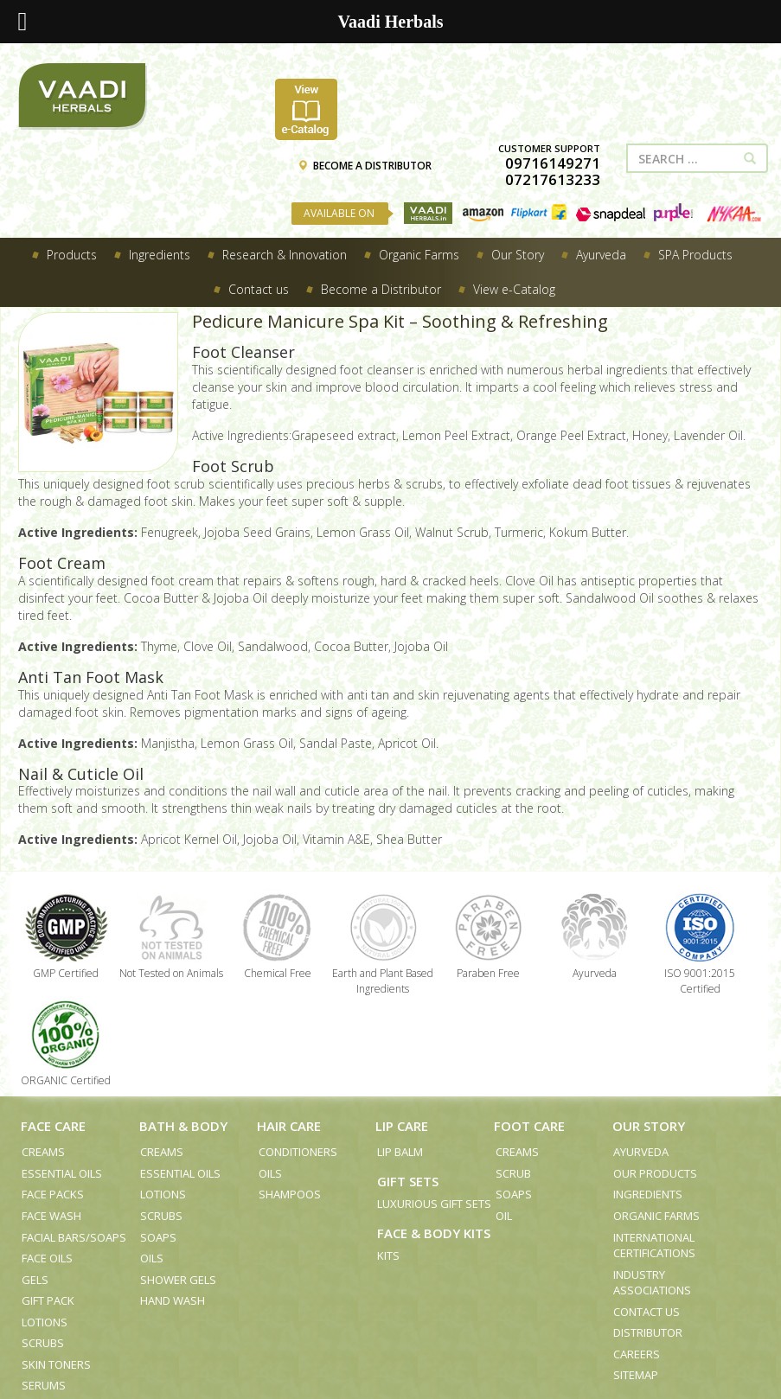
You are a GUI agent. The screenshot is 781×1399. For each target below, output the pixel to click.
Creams (43, 1151)
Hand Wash (172, 1300)
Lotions (44, 1322)
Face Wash (51, 1215)
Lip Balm (400, 1151)
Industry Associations (652, 1283)
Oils (151, 1258)
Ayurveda (641, 1151)
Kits (388, 1255)
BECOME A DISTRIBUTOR (365, 165)
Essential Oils (62, 1173)
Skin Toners (56, 1364)
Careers (636, 1354)
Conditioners (298, 1151)
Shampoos (290, 1194)
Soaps (158, 1237)
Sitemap (635, 1375)
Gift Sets (408, 1181)
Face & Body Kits (433, 1233)
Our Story (648, 1125)
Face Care (53, 1125)
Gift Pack (48, 1300)
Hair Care (289, 1125)
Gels (35, 1279)
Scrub (513, 1173)
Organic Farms (656, 1215)
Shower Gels (178, 1279)
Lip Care (401, 1125)
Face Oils (47, 1258)
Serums (44, 1385)
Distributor (647, 1332)
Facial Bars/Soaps (74, 1237)
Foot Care (529, 1125)
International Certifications (654, 1246)
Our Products (655, 1173)
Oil (504, 1215)
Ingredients (647, 1194)
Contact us (646, 1311)
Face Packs (53, 1194)
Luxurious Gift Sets (434, 1203)
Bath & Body (183, 1125)
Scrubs (43, 1343)
